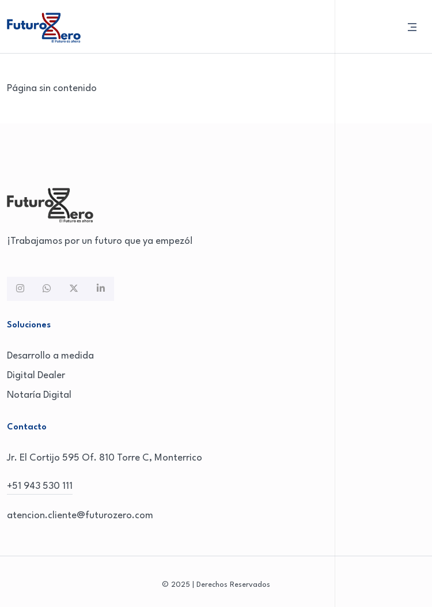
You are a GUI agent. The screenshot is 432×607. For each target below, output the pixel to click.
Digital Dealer (36, 375)
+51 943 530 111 (40, 486)
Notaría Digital (39, 395)
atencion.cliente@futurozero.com (80, 516)
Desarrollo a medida (50, 356)
